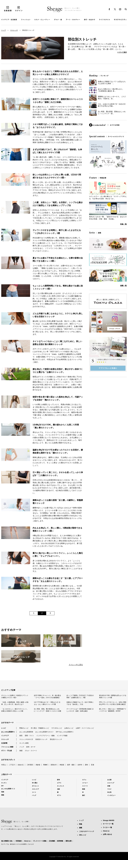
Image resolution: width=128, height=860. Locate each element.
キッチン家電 (23, 743)
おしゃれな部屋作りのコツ (44, 732)
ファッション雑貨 (7, 747)
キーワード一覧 (108, 824)
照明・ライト (29, 735)
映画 (83, 789)
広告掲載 (52, 841)
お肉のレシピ (68, 728)
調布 (86, 765)
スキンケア (35, 789)
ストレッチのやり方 (26, 739)
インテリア (5, 735)
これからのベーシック (86, 831)
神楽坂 (62, 765)
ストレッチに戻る (76, 665)
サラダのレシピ (56, 728)
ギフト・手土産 (6, 750)
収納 (2, 792)
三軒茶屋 (30, 765)
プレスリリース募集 (39, 841)
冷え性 (109, 792)
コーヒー (85, 783)
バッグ (21, 747)
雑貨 (20, 750)
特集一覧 (123, 224)
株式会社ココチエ (15, 844)
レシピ (3, 728)
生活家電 (4, 743)
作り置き (35, 783)
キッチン (4, 783)
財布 (58, 779)
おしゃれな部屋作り (8, 732)
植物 (2, 795)
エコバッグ (110, 783)
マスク (109, 789)
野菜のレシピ (23, 728)
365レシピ (82, 835)
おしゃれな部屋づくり (8, 788)
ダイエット (35, 786)
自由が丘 (21, 765)
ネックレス (60, 786)
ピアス (59, 783)
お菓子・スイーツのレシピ (85, 728)
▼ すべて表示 (122, 52)
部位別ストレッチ (56, 739)
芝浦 (92, 765)
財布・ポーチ (30, 747)
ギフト (59, 795)
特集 (80, 824)
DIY (2, 786)
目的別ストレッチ (41, 739)
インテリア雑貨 (62, 735)
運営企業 (69, 841)
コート (34, 792)
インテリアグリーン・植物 (45, 735)
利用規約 (19, 841)
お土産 (109, 779)
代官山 (3, 765)
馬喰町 (45, 765)
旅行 (83, 795)
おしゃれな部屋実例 (26, 732)
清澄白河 (54, 765)
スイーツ (85, 786)
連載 (80, 828)
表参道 (38, 765)
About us (27, 841)
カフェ (84, 779)
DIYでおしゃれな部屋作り (65, 732)
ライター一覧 (107, 827)
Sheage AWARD (108, 820)
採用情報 (60, 841)
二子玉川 (12, 765)
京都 (108, 786)
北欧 (58, 789)
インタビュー (111, 795)
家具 (20, 735)
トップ (3, 30)
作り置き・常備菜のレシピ (40, 728)
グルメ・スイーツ (31, 750)
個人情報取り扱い (7, 841)
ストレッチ (14, 30)
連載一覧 (123, 285)
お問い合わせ (107, 834)
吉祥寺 (80, 765)
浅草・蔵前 (71, 765)
